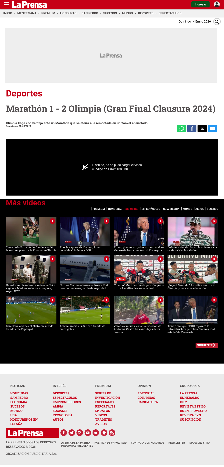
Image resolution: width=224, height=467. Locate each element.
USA (13, 415)
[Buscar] (217, 21)
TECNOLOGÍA (62, 415)
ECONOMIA (18, 402)
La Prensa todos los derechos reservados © (31, 444)
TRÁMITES (103, 419)
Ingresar (200, 4)
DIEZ (183, 402)
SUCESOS (17, 406)
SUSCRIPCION (190, 419)
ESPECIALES (104, 402)
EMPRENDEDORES (67, 402)
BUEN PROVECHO (193, 411)
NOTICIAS (17, 386)
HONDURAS (19, 393)
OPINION (144, 386)
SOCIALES (60, 411)
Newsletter (176, 442)
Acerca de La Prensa (75, 442)
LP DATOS (102, 411)
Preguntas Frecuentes (77, 445)
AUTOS (58, 419)
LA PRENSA (188, 393)
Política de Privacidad (110, 442)
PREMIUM (103, 386)
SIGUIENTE (205, 345)
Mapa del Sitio (199, 442)
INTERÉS (59, 386)
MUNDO (16, 411)
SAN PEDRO (19, 397)
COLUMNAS (146, 397)
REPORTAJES (105, 406)
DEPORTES (61, 393)
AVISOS (101, 424)
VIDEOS (101, 415)
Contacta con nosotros (147, 442)
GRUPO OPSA (190, 386)
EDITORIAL (146, 393)
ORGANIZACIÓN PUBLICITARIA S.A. (31, 453)
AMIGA (58, 406)
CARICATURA (148, 402)
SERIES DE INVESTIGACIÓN (107, 395)
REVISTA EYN (190, 415)
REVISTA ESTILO (193, 406)
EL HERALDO (189, 397)
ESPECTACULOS (65, 397)
